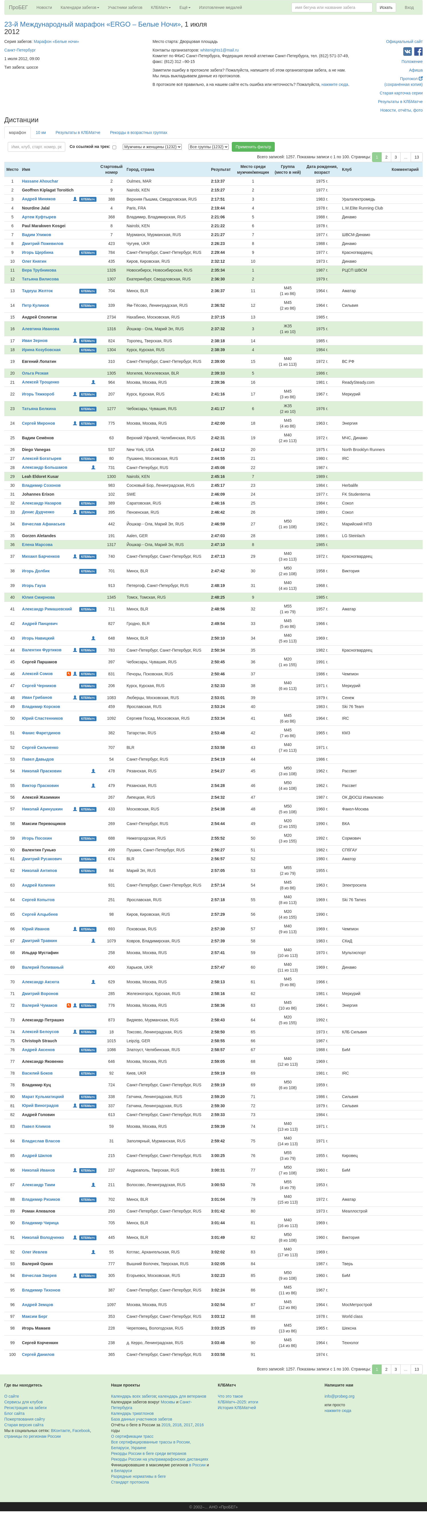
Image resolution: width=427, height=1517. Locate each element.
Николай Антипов (39, 870)
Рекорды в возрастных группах (138, 132)
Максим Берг (35, 1316)
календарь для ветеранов (182, 1396)
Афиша (416, 70)
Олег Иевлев (34, 1252)
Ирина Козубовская (41, 349)
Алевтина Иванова (40, 329)
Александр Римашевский (47, 609)
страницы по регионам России (32, 1436)
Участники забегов (125, 7)
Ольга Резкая (35, 373)
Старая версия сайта (24, 1425)
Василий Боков (37, 1073)
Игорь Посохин (37, 838)
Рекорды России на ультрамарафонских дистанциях (159, 1459)
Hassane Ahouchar (40, 181)
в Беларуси (121, 1470)
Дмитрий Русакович (42, 859)
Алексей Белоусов (40, 1031)
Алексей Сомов (37, 673)
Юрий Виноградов (40, 1105)
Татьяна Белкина (39, 408)
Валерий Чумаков (39, 1005)
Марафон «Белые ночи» (56, 41)
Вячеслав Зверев (39, 1275)
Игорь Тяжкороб (38, 394)
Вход (409, 7)
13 (416, 157)
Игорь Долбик (36, 571)
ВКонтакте (60, 1430)
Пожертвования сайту (24, 1419)
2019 (165, 1425)
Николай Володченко (43, 1237)
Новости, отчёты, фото (401, 110)
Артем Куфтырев (39, 217)
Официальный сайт (404, 41)
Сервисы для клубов (23, 1402)
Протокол (411, 78)
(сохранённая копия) (403, 84)
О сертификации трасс (132, 1436)
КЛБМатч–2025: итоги (238, 1402)
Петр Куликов (35, 305)
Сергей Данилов (38, 1354)
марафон (17, 132)
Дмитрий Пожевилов (42, 243)
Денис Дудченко (38, 512)
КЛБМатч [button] (161, 7)
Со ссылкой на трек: (90, 146)
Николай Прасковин (42, 771)
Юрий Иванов (36, 929)
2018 (177, 1425)
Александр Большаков (44, 467)
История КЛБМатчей (237, 1407)
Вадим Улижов (36, 234)
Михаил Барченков (41, 556)
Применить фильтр (253, 147)
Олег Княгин (34, 261)
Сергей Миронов (38, 423)
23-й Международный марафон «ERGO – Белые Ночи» (92, 24)
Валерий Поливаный (43, 967)
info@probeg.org (340, 1396)
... (406, 157)
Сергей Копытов (38, 899)
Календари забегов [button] (80, 7)
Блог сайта (14, 1413)
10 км (41, 132)
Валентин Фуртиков (42, 650)
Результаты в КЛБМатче (400, 101)
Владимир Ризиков (41, 1199)
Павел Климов (36, 1126)
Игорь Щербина (37, 252)
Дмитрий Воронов (40, 993)
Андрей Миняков (39, 199)
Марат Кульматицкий (43, 1096)
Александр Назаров (41, 503)
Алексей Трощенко (40, 382)
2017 (188, 1425)
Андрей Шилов (37, 1155)
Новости (44, 7)
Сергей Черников (39, 685)
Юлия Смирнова (38, 597)
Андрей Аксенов (38, 1049)
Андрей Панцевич (40, 623)
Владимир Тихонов (41, 1290)
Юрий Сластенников (42, 718)
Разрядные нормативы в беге (138, 1476)
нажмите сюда (334, 84)
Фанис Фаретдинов (41, 733)
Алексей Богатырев (41, 458)
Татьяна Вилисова (40, 279)
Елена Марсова (37, 544)
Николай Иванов (38, 1170)
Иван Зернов (35, 340)
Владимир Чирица (40, 1223)
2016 (199, 1425)
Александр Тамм (38, 1184)
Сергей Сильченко (40, 747)
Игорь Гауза (34, 585)
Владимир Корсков (41, 706)
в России (197, 1465)
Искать (386, 7)
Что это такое (230, 1396)
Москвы (168, 1402)
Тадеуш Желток (37, 290)
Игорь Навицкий (38, 638)
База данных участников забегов (141, 1419)
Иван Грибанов (37, 697)
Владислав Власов (41, 1141)
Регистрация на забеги (25, 1407)
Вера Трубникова (39, 270)
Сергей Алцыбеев (40, 914)
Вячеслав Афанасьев (43, 524)
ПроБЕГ (18, 7)
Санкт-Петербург (20, 50)
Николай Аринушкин (42, 809)
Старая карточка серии (401, 93)
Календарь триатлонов (132, 1413)
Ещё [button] (185, 7)
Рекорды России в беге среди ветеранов (148, 1453)
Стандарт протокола (130, 1482)
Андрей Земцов (37, 1304)
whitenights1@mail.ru (219, 50)
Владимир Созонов (41, 485)
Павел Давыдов (38, 759)
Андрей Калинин (38, 885)
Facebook (81, 1430)
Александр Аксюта (40, 982)
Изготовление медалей (220, 7)
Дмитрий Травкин (39, 940)
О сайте (11, 1396)
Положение (412, 61)
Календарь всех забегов (133, 1396)
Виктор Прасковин (40, 785)
